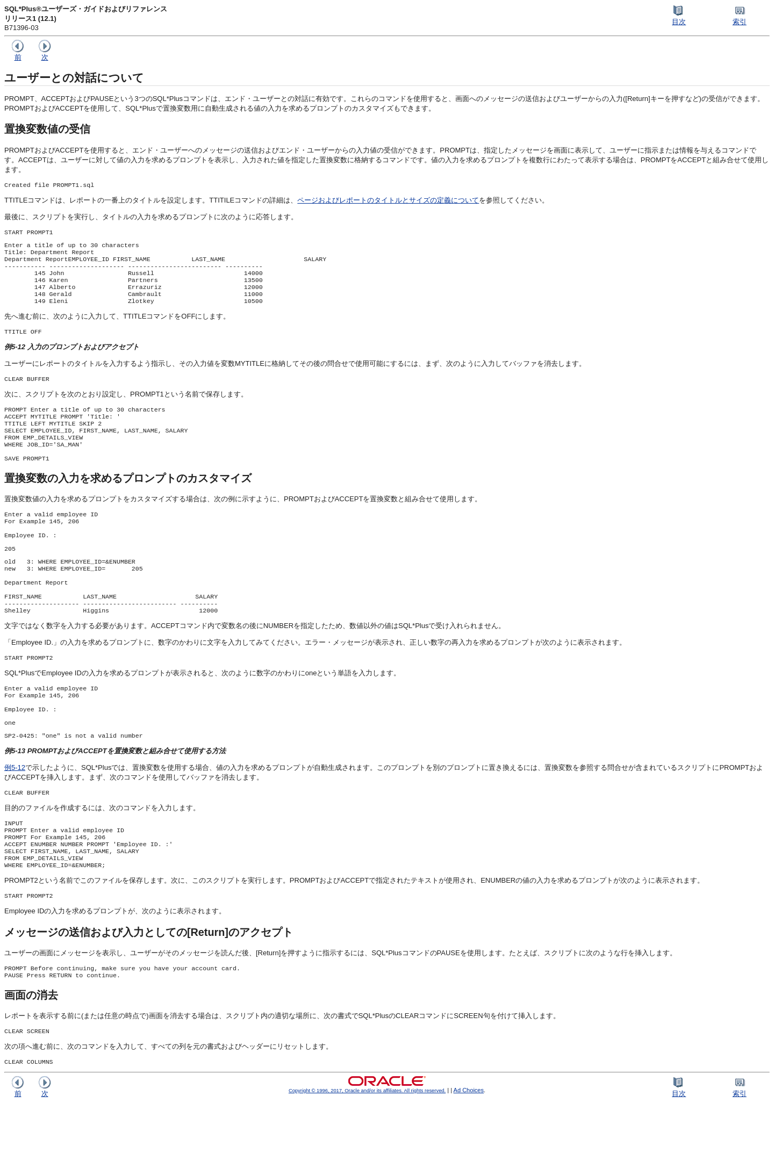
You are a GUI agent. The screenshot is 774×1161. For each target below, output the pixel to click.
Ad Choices (469, 1148)
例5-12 (14, 811)
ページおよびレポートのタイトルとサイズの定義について (388, 201)
